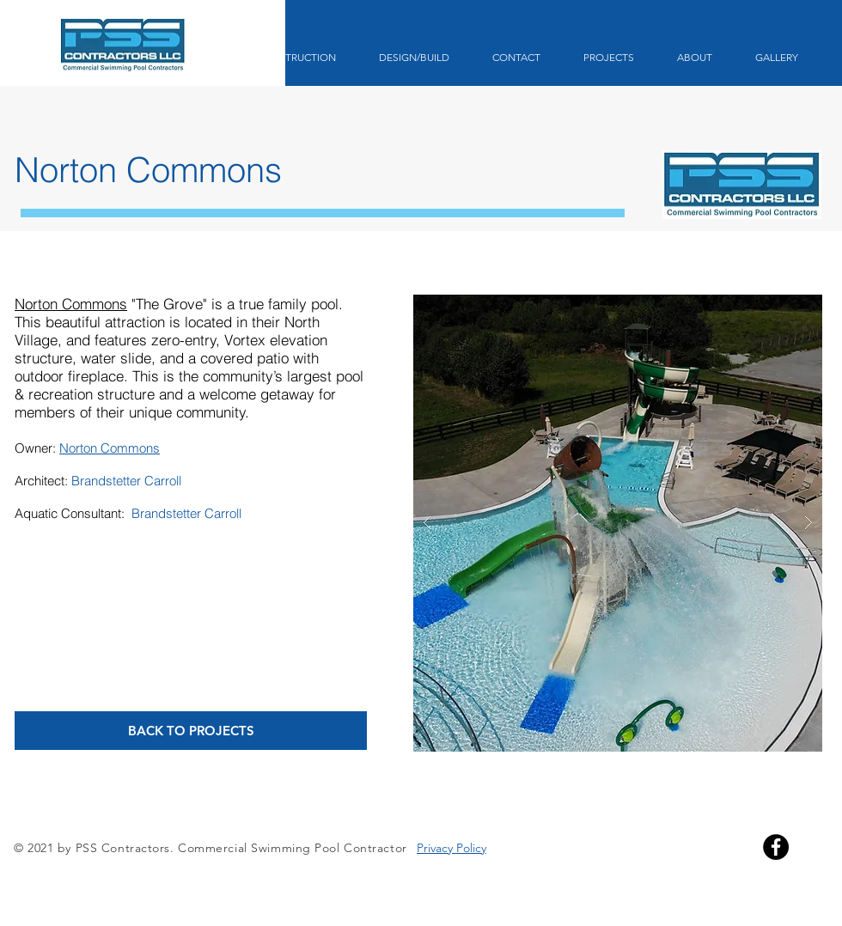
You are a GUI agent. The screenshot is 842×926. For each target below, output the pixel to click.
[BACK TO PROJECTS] (191, 730)
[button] (617, 523)
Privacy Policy (451, 848)
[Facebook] (776, 847)
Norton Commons (71, 304)
